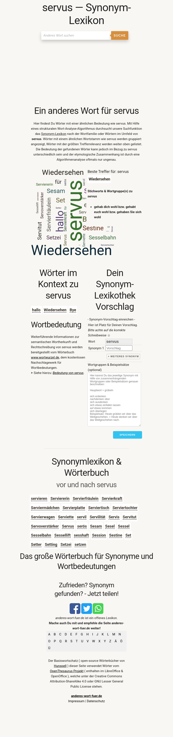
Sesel (110, 526)
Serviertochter (124, 507)
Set (128, 535)
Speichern (127, 434)
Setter (36, 544)
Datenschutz (96, 701)
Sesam (96, 526)
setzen (80, 544)
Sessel (124, 526)
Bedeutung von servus (68, 373)
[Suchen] (76, 35)
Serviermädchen (45, 507)
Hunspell (60, 666)
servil (81, 517)
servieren (39, 498)
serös (82, 526)
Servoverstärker (45, 526)
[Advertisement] (86, 73)
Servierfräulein (85, 498)
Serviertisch (98, 507)
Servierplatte (74, 507)
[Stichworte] (114, 399)
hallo (36, 310)
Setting (51, 544)
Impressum (76, 701)
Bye (73, 310)
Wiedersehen (55, 310)
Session (99, 535)
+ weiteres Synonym (123, 356)
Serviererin (60, 498)
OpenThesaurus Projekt (66, 671)
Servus (68, 526)
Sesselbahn (41, 535)
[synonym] (118, 348)
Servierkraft (112, 498)
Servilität (97, 517)
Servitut (129, 517)
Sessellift (62, 535)
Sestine (115, 535)
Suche (120, 35)
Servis (114, 517)
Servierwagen (43, 517)
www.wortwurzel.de (45, 357)
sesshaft (81, 535)
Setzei (66, 544)
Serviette (66, 517)
